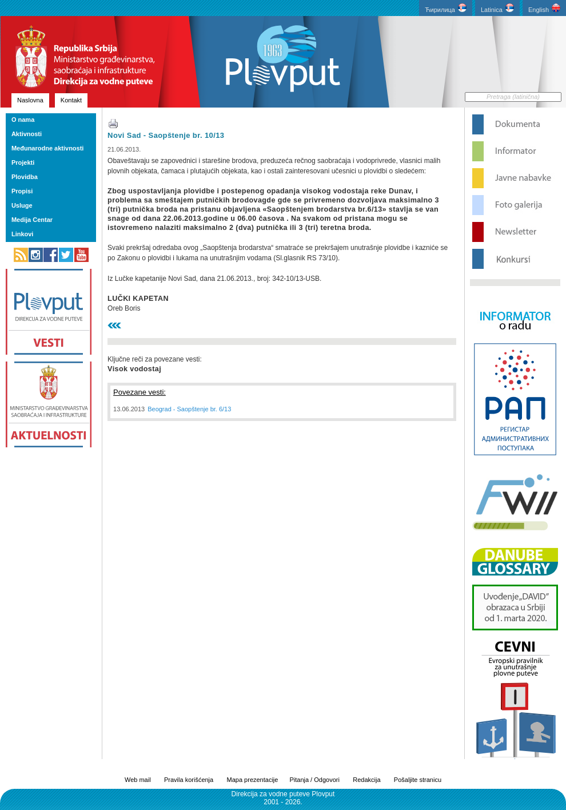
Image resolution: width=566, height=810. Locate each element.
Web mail (138, 779)
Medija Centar (32, 219)
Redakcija (366, 779)
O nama (22, 119)
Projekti (22, 162)
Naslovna (30, 100)
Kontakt (71, 100)
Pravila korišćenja (188, 779)
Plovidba (24, 176)
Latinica (497, 8)
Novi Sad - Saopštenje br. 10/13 (165, 135)
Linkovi (22, 234)
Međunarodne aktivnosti (47, 148)
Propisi (22, 191)
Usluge (22, 205)
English (544, 8)
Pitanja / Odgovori (314, 779)
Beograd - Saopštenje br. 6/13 (189, 409)
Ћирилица (446, 8)
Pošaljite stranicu (417, 779)
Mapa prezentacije (252, 779)
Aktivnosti (26, 133)
